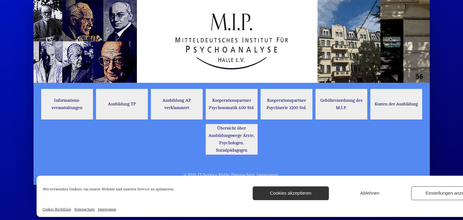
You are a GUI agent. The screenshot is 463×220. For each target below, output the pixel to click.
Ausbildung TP (122, 104)
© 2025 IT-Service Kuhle (206, 175)
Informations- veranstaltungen (67, 104)
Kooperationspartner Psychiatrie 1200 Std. (286, 104)
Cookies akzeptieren (291, 193)
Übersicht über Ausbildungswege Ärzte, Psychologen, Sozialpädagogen (231, 139)
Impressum (107, 209)
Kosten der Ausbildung (396, 104)
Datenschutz (84, 209)
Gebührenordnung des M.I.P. (341, 104)
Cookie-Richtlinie (57, 209)
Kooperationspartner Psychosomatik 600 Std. (232, 104)
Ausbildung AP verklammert (176, 104)
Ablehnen (369, 193)
